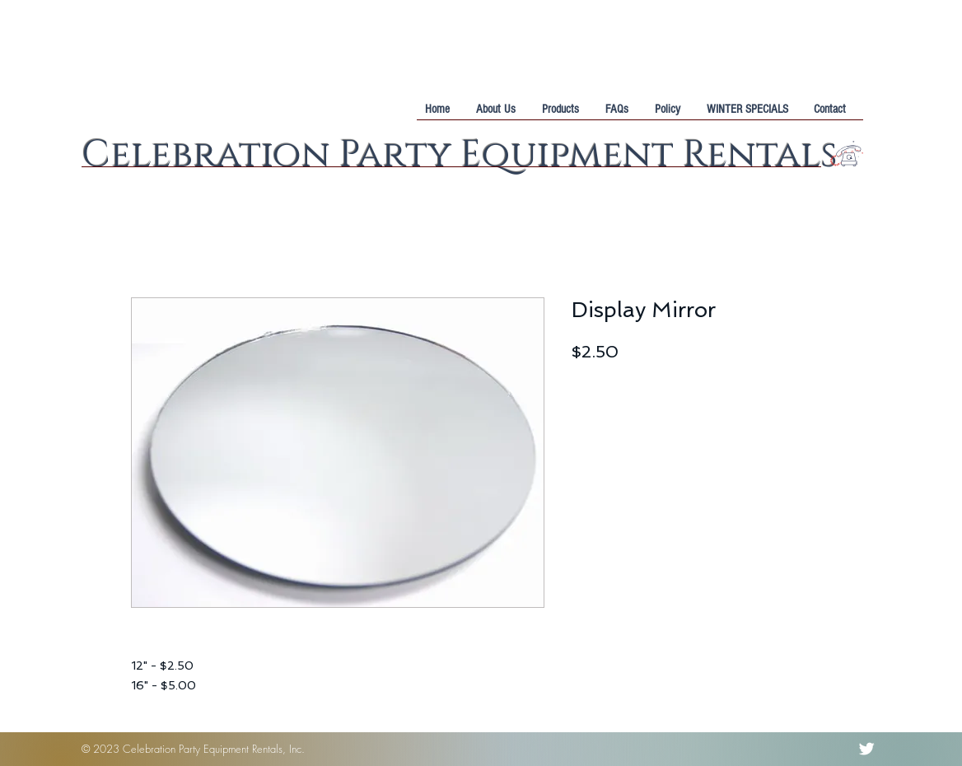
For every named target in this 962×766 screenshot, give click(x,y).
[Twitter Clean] (866, 749)
